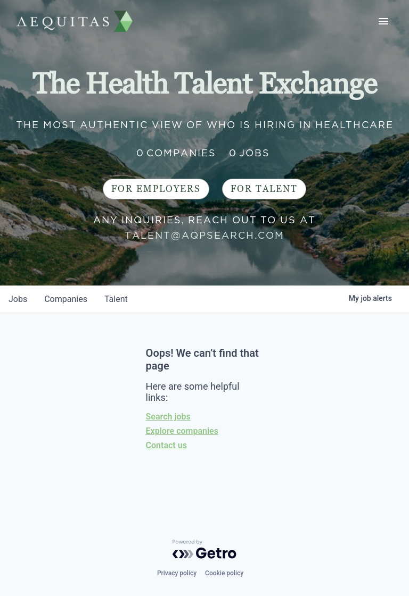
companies (65, 299)
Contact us (166, 445)
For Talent (264, 189)
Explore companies (182, 431)
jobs (18, 299)
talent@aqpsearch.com (204, 235)
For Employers (156, 189)
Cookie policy (224, 573)
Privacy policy (177, 573)
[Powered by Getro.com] (204, 549)
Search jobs (168, 417)
